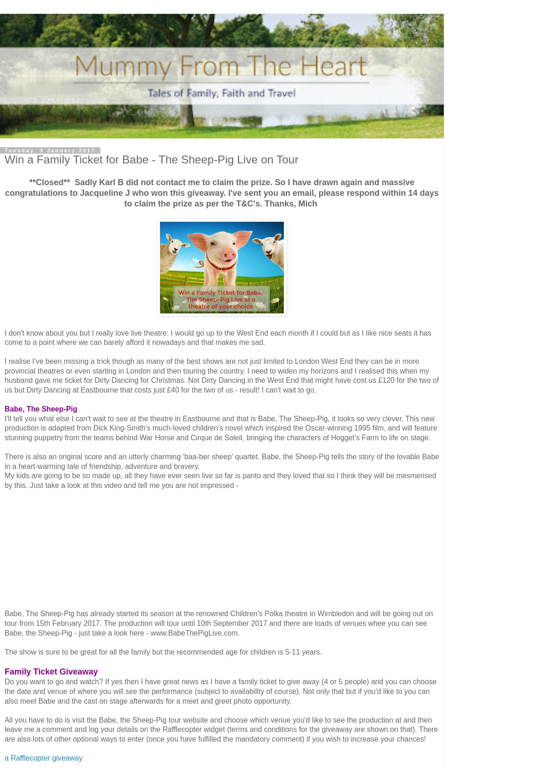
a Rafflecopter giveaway (44, 758)
